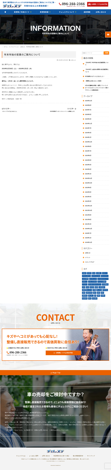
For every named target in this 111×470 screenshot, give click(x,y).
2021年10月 (88, 210)
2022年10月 (88, 183)
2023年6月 (88, 155)
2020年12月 (88, 228)
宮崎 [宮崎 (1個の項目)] (94, 290)
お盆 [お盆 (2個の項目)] (94, 273)
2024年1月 (88, 137)
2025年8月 (88, 105)
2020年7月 (88, 233)
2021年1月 (88, 224)
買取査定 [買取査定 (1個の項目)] (85, 295)
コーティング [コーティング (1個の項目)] (93, 278)
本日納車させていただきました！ (95, 76)
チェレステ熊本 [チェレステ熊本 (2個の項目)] (102, 281)
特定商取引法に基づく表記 (61, 456)
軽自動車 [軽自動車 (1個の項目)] (85, 298)
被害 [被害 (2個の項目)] (102, 292)
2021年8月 (88, 219)
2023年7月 (88, 151)
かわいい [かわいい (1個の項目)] (105, 273)
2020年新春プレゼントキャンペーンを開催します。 (63, 111)
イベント (87, 257)
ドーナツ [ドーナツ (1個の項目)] (85, 284)
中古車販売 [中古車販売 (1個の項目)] (105, 284)
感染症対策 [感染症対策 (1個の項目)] (89, 292)
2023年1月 (88, 174)
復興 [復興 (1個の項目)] (84, 292)
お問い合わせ (46, 456)
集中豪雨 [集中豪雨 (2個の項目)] (94, 298)
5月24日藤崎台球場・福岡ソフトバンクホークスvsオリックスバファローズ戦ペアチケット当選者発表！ (97, 88)
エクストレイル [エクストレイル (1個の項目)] (96, 276)
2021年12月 (88, 205)
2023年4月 (88, 164)
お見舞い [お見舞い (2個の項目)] (99, 273)
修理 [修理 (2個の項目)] (96, 287)
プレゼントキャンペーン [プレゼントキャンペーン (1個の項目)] (95, 284)
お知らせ (73, 60)
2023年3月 (88, 169)
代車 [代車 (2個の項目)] (84, 287)
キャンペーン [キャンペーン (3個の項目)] (104, 276)
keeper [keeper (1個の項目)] (84, 273)
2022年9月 (88, 187)
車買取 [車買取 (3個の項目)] (103, 295)
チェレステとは (20, 456)
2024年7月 (88, 128)
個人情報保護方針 (78, 456)
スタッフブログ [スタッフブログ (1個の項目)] (92, 281)
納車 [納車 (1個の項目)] (98, 292)
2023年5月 (88, 160)
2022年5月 (88, 192)
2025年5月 (88, 114)
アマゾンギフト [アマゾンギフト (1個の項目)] (86, 276)
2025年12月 (88, 100)
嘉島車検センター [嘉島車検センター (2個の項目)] (87, 290)
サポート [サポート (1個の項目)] (85, 281)
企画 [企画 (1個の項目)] (87, 287)
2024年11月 (88, 123)
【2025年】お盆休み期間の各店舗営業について (97, 70)
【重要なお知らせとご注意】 (93, 81)
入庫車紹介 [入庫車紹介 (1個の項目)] (102, 287)
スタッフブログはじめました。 (10, 111)
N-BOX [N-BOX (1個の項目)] (89, 273)
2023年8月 (88, 146)
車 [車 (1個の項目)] (95, 295)
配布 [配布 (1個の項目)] (90, 298)
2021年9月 (88, 215)
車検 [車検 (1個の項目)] (98, 295)
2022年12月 (88, 178)
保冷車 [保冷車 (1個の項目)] (92, 287)
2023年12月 (88, 142)
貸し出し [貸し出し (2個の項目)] (91, 295)
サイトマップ (91, 456)
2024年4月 (88, 132)
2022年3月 (88, 201)
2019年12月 (88, 242)
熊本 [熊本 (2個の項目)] (95, 292)
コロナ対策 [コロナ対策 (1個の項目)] (85, 278)
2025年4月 (88, 119)
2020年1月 (88, 238)
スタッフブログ (89, 262)
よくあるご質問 (33, 456)
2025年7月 (88, 110)
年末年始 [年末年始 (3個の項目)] (105, 290)
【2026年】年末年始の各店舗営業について (97, 64)
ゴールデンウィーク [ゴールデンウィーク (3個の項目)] (103, 278)
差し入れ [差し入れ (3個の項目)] (99, 290)
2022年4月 (88, 196)
